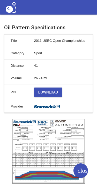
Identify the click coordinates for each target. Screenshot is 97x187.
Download (48, 92)
